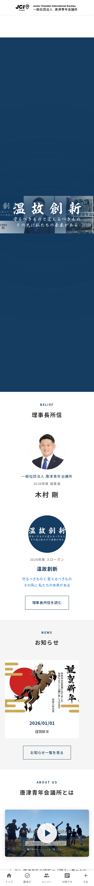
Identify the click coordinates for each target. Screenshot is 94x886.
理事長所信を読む (47, 602)
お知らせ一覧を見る (46, 752)
